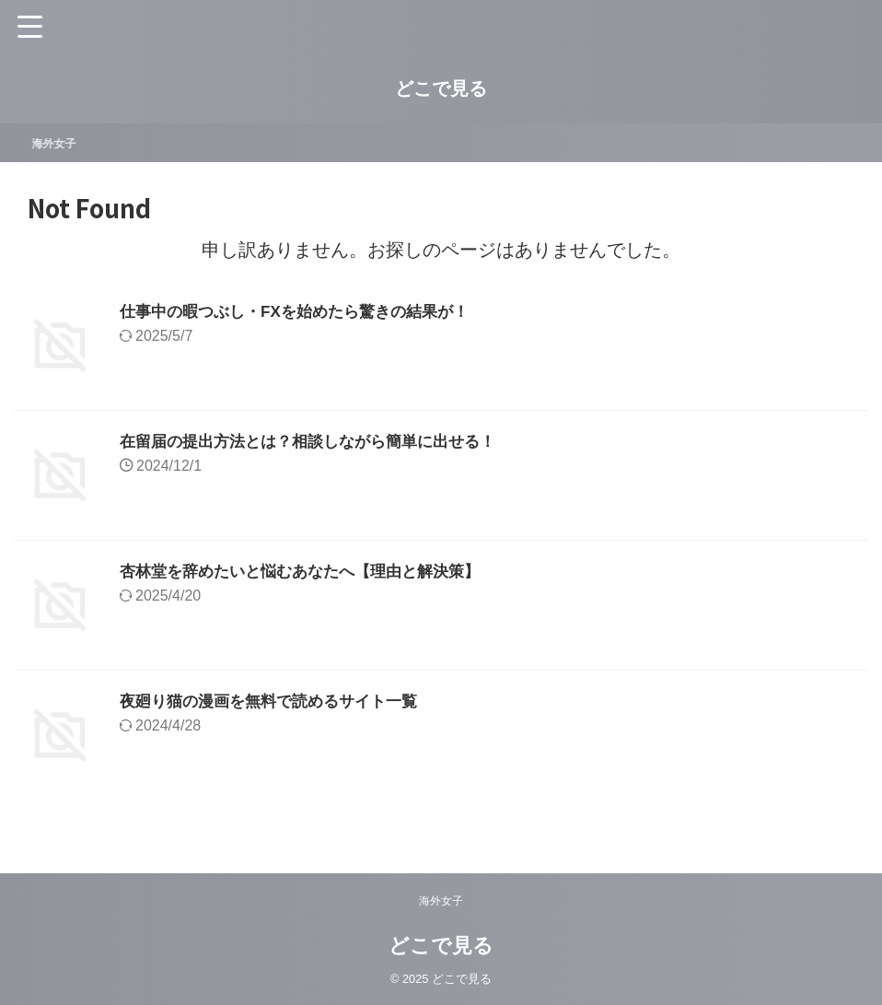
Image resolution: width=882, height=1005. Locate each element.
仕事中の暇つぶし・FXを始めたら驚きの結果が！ (304, 311)
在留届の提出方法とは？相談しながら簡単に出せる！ (318, 441)
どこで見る (441, 88)
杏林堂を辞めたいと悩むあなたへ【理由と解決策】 (310, 571)
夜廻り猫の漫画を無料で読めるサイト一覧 (277, 701)
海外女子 (62, 142)
